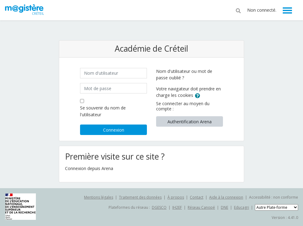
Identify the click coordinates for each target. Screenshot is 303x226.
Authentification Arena (189, 122)
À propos (175, 197)
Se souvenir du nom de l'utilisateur (103, 111)
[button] (238, 10)
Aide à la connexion (226, 197)
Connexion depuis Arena (89, 168)
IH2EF (177, 207)
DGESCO (159, 207)
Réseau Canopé (201, 207)
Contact (196, 197)
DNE (224, 207)
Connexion (113, 130)
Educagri (241, 207)
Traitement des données (140, 197)
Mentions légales (98, 197)
